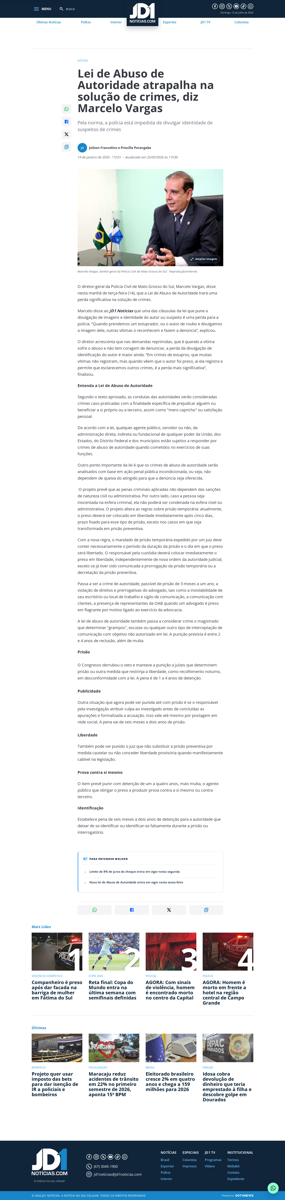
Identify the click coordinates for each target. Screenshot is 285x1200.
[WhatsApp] (250, 6)
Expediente (235, 1179)
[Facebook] (215, 6)
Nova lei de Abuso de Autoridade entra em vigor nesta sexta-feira (136, 882)
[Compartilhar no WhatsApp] (66, 109)
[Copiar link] (66, 147)
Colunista (242, 22)
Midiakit (233, 1166)
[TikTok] (243, 6)
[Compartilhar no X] (66, 134)
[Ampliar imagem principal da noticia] (150, 217)
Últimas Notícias (48, 22)
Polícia (86, 22)
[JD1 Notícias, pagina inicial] (49, 1162)
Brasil (165, 1160)
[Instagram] (222, 6)
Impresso (189, 1166)
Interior (116, 22)
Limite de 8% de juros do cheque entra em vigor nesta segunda (134, 872)
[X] (229, 6)
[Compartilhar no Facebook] (66, 121)
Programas (213, 1160)
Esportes (169, 22)
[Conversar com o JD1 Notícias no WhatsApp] (273, 1188)
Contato (233, 1172)
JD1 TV (205, 22)
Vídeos (210, 1166)
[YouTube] (236, 6)
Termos (233, 1160)
